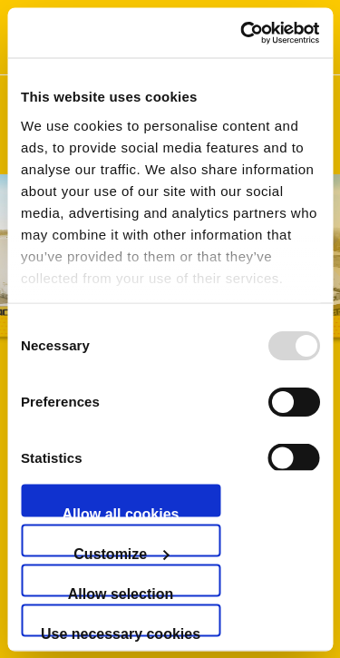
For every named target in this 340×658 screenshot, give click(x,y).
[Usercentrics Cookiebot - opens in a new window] (242, 32)
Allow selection (120, 590)
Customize (121, 550)
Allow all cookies (121, 511)
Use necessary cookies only (120, 630)
